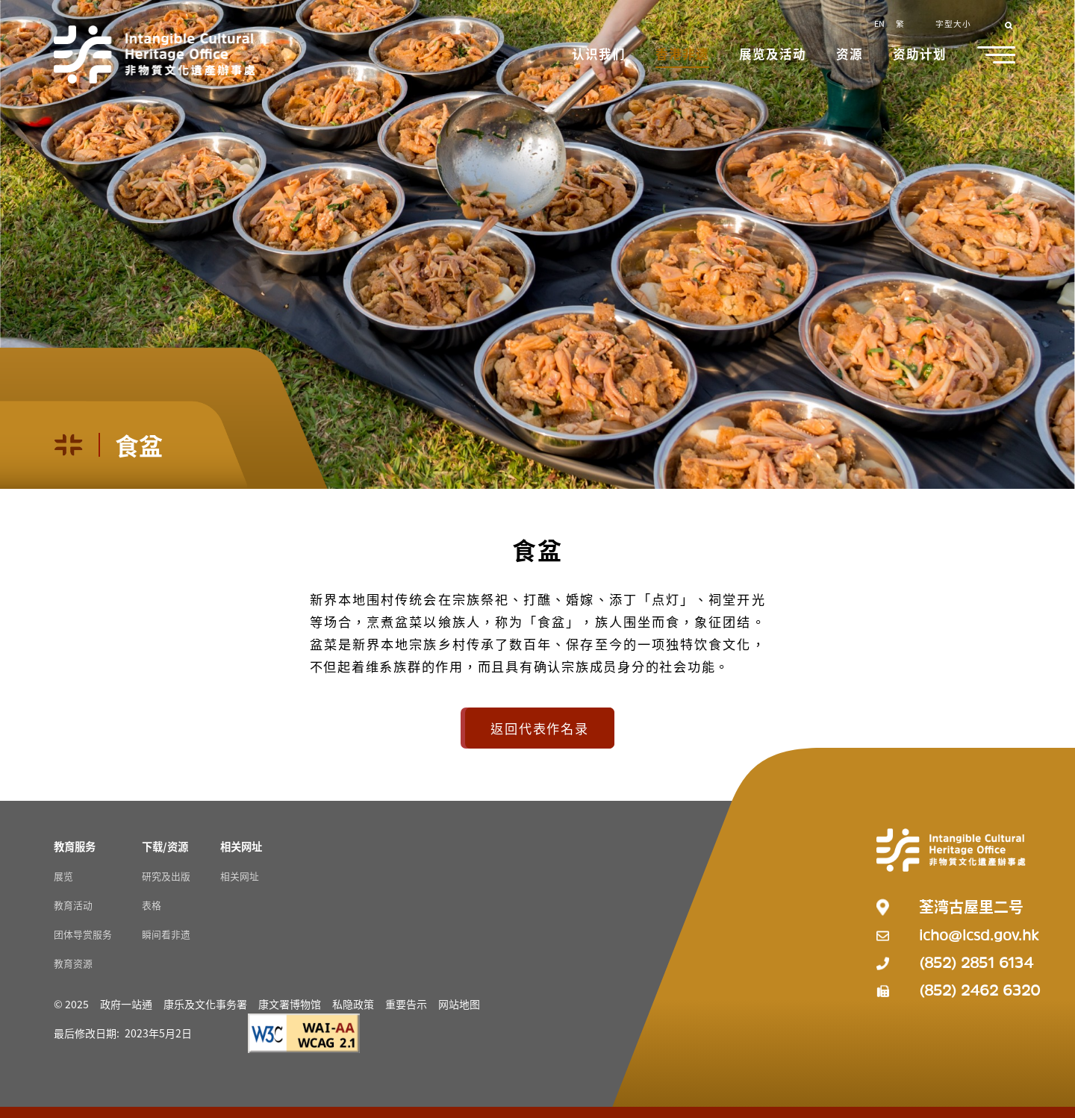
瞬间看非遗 (166, 934)
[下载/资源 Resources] (165, 846)
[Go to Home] (154, 54)
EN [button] (879, 23)
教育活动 (73, 905)
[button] (600, 55)
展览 (63, 876)
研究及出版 (166, 876)
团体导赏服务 (83, 934)
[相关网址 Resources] (241, 846)
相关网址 (239, 876)
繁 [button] (900, 23)
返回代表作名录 (539, 728)
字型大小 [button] (953, 23)
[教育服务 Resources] (75, 846)
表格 (151, 905)
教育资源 (73, 963)
